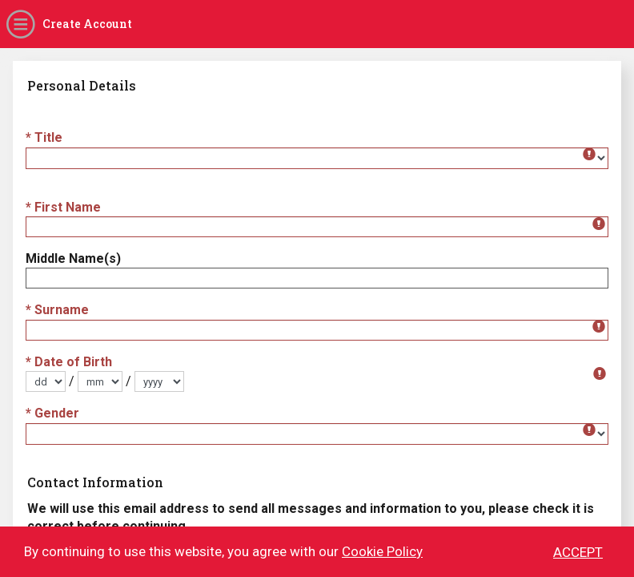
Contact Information (95, 482)
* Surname (57, 309)
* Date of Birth (69, 361)
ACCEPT (578, 554)
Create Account (87, 23)
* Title (44, 137)
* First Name (63, 207)
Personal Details (81, 85)
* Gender (52, 413)
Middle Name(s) (73, 258)
